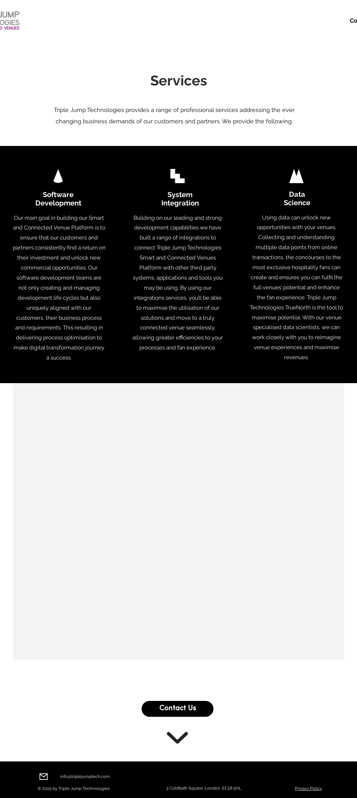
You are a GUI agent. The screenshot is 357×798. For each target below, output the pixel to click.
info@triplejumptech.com (85, 776)
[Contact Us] (177, 709)
